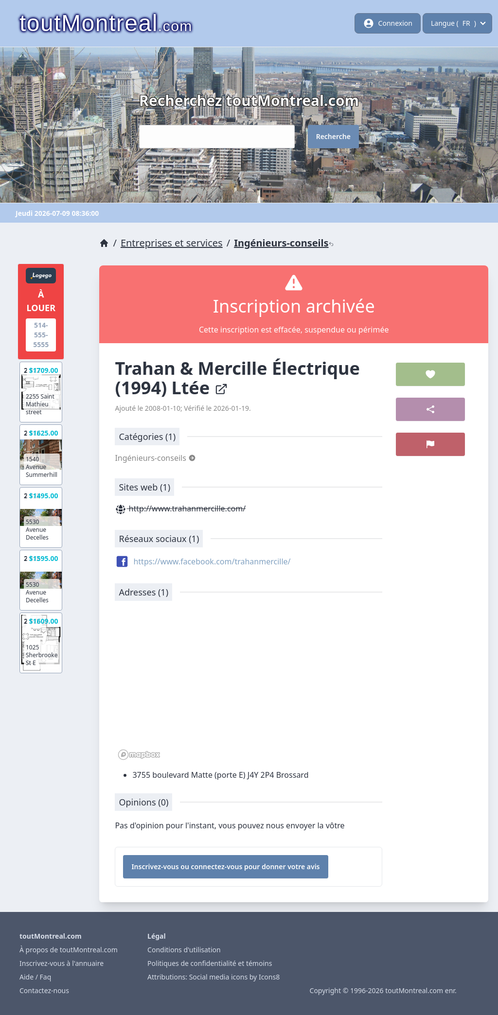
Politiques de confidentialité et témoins (209, 963)
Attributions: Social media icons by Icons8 (213, 976)
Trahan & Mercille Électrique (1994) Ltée (237, 378)
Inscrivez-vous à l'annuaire (61, 963)
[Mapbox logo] (139, 754)
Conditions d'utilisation (184, 949)
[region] (248, 685)
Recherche (333, 136)
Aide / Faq (35, 976)
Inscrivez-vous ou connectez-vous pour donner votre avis (225, 866)
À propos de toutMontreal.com (68, 949)
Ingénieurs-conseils (283, 242)
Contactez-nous (44, 990)
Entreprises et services (172, 242)
